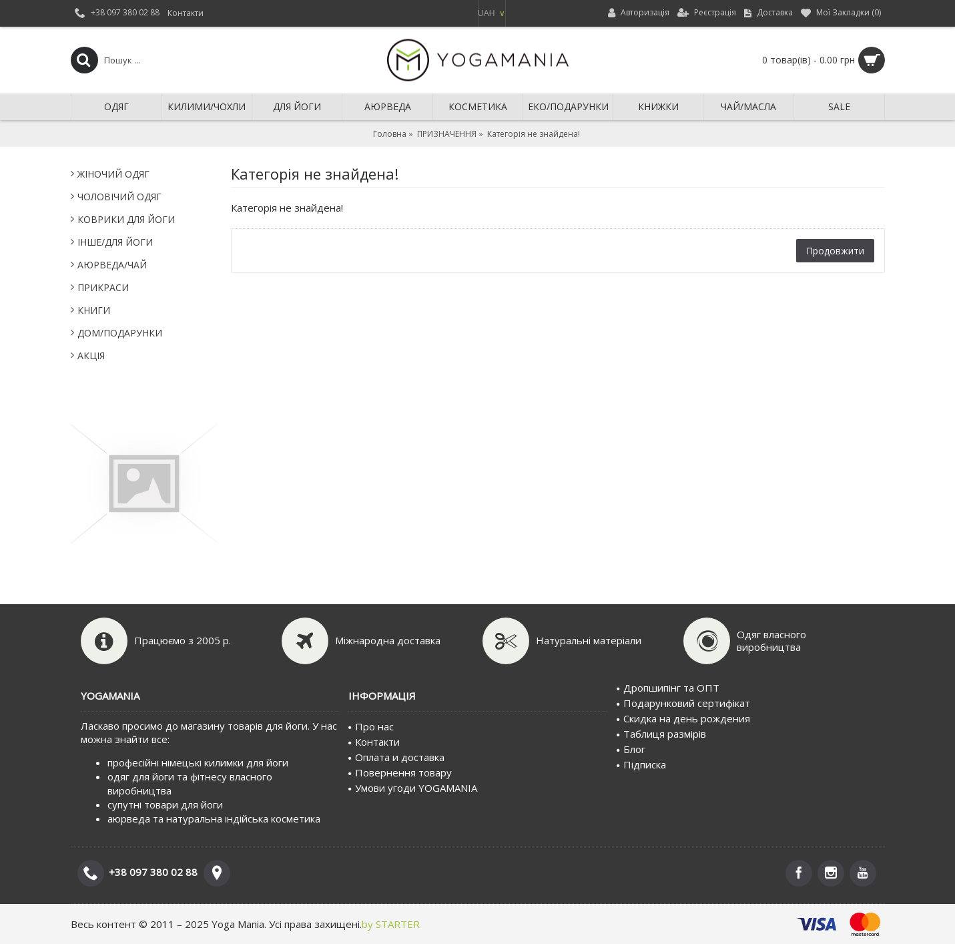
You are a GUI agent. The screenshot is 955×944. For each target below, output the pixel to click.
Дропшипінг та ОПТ (668, 687)
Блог (631, 749)
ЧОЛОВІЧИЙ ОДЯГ (119, 196)
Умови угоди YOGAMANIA (412, 787)
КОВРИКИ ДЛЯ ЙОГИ (126, 219)
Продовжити (835, 250)
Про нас (371, 726)
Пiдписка (641, 764)
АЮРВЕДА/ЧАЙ (112, 264)
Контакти (374, 741)
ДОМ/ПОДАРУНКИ (119, 332)
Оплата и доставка (396, 757)
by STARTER (391, 924)
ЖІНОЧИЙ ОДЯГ (113, 174)
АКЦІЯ (91, 355)
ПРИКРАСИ (103, 287)
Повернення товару (400, 772)
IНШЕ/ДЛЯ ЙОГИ (115, 242)
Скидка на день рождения (683, 718)
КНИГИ (93, 310)
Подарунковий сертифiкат (683, 703)
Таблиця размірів (661, 733)
